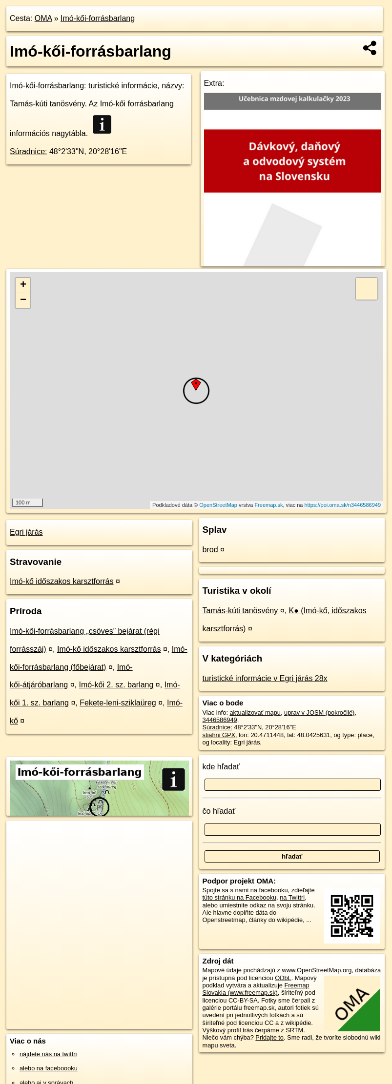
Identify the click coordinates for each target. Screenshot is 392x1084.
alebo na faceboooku (49, 1068)
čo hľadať (219, 811)
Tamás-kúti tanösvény (240, 610)
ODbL (283, 978)
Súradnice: (28, 151)
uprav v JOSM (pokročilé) (319, 712)
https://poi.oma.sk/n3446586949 (343, 505)
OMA (43, 18)
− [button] (23, 300)
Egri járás (26, 532)
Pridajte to (269, 1037)
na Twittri (292, 897)
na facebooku (269, 890)
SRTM (294, 1030)
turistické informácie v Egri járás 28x (265, 678)
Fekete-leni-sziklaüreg (118, 703)
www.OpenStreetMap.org (316, 970)
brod (210, 549)
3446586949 (220, 719)
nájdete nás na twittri (48, 1054)
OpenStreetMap (218, 505)
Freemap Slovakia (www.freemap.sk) (256, 989)
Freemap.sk (268, 505)
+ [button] (23, 285)
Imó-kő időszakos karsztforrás (62, 581)
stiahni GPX (219, 735)
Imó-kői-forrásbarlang (98, 18)
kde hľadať (221, 767)
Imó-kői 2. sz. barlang (116, 685)
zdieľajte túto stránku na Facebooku (259, 893)
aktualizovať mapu (255, 712)
